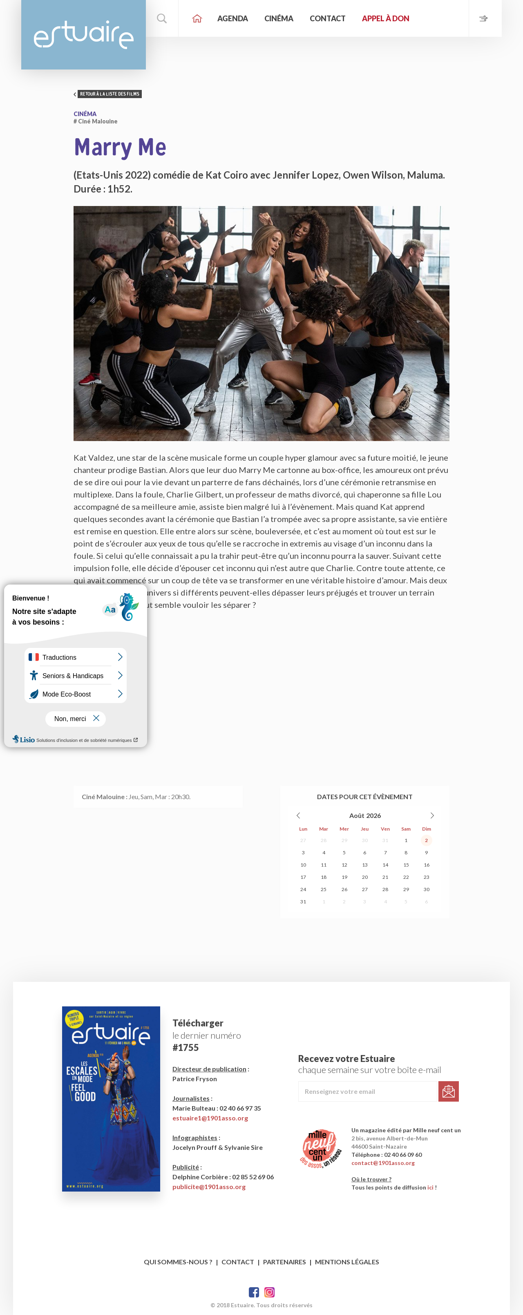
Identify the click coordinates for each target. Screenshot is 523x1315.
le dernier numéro (206, 1035)
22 (406, 877)
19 (344, 877)
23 (426, 877)
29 (344, 840)
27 (303, 840)
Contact (328, 18)
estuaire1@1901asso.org (210, 1118)
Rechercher (162, 18)
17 (303, 877)
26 (344, 889)
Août (356, 815)
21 (385, 877)
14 (385, 865)
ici (430, 1187)
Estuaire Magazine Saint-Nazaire (83, 34)
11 (323, 865)
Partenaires (284, 1262)
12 (344, 865)
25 (323, 889)
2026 (373, 815)
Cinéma (278, 18)
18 (323, 877)
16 (426, 865)
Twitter (269, 1292)
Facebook (254, 1292)
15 (406, 865)
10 (303, 865)
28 (323, 840)
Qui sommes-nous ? (178, 1262)
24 (303, 889)
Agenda (232, 18)
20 (365, 877)
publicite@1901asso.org (209, 1186)
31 (385, 840)
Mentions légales (347, 1262)
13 (365, 865)
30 (365, 840)
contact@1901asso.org (383, 1162)
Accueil (197, 18)
